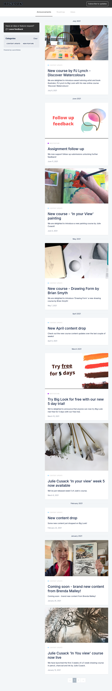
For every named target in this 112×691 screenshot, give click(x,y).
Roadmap (61, 12)
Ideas (72, 12)
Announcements (44, 12)
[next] (83, 680)
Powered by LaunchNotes (12, 50)
